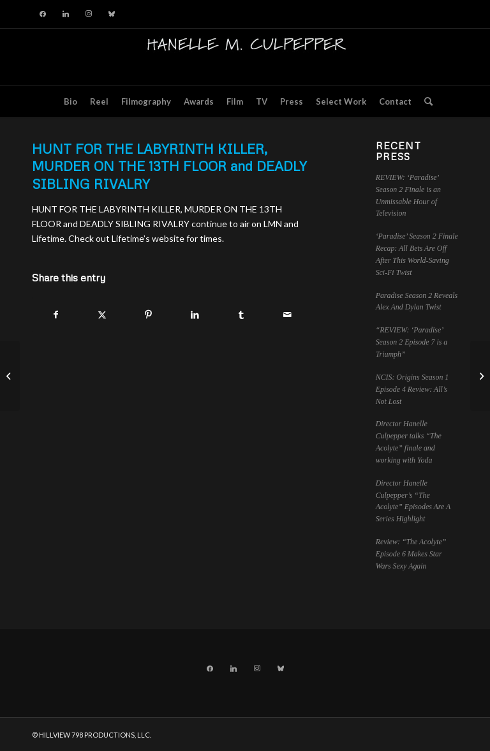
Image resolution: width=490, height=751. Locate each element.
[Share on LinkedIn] (195, 314)
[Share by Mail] (288, 314)
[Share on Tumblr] (241, 314)
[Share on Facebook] (56, 314)
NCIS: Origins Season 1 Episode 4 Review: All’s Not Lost (412, 389)
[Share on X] (103, 314)
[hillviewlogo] (245, 57)
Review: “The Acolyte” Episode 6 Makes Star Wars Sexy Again (411, 553)
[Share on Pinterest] (149, 314)
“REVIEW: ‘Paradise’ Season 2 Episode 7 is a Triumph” (412, 342)
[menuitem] (70, 101)
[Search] (425, 101)
